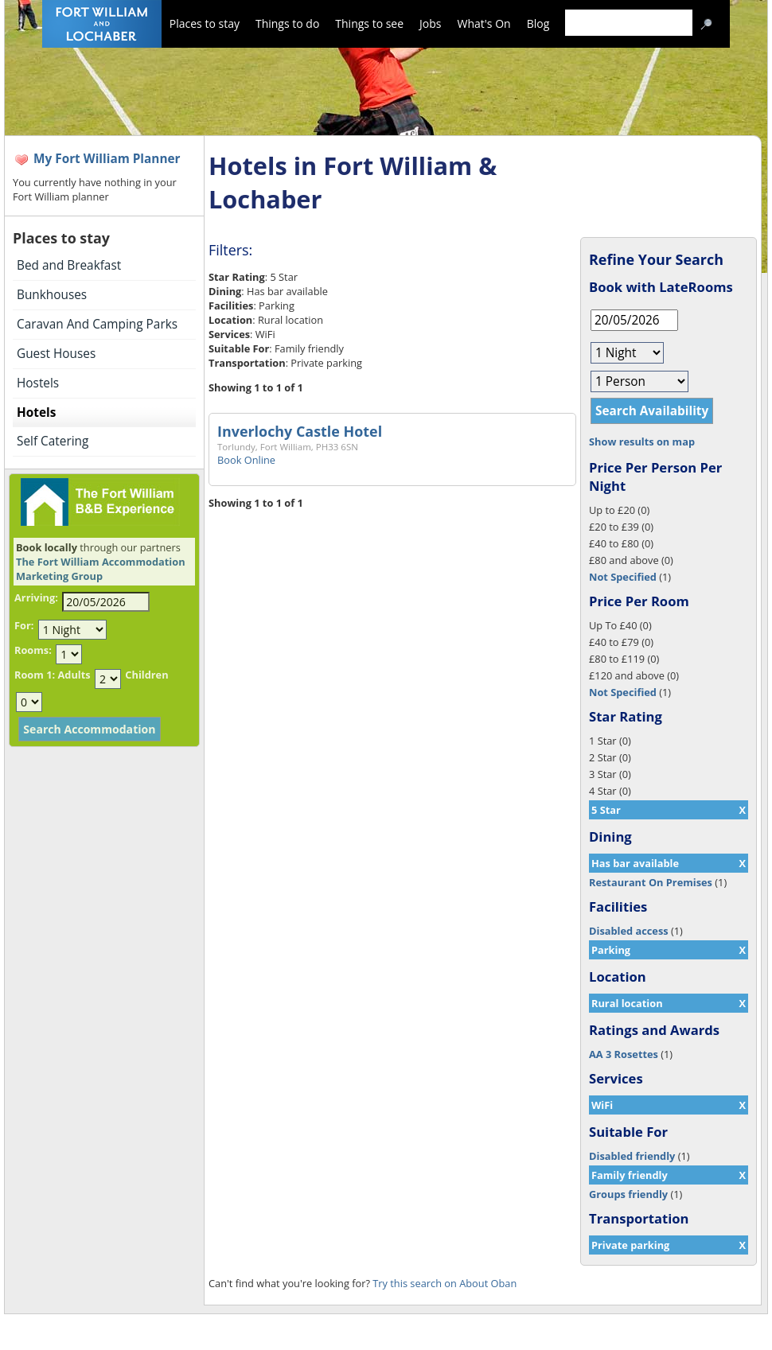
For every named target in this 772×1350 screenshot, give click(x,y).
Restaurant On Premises (650, 882)
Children (146, 674)
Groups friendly (628, 1194)
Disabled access (629, 931)
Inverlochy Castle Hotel (299, 431)
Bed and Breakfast (69, 265)
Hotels (36, 412)
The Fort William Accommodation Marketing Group (100, 568)
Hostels (38, 383)
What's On (484, 23)
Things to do (287, 23)
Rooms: (33, 650)
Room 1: (34, 674)
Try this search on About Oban (444, 1283)
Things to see (369, 23)
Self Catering (52, 441)
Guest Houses (56, 353)
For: (23, 625)
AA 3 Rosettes (623, 1054)
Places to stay (205, 23)
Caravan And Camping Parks (97, 324)
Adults (73, 674)
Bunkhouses (52, 294)
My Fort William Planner (107, 158)
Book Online (246, 460)
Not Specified (623, 577)
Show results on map (642, 441)
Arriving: (36, 597)
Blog (538, 23)
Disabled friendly (632, 1156)
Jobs (430, 23)
